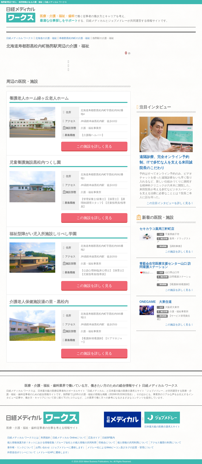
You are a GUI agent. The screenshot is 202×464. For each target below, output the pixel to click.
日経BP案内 (108, 437)
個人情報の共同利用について (132, 442)
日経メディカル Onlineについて (69, 437)
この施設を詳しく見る (94, 146)
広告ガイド (94, 437)
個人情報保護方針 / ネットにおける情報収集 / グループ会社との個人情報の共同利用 (51, 442)
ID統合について (107, 442)
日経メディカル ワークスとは (23, 437)
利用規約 (45, 437)
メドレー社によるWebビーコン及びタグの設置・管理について (120, 447)
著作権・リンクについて (20, 447)
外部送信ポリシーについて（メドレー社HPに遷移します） (38, 452)
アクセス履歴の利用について (165, 442)
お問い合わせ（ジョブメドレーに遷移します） (60, 447)
